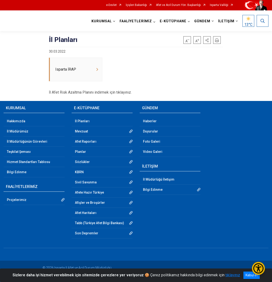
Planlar (80, 152)
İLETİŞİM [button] (226, 21)
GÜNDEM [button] (202, 21)
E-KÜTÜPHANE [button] (173, 21)
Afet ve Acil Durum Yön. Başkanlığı (178, 5)
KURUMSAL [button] (101, 21)
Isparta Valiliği (219, 5)
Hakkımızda (16, 121)
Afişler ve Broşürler (90, 203)
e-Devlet (111, 5)
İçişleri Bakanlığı (136, 5)
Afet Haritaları (85, 213)
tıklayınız (232, 275)
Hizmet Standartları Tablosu (28, 162)
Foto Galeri (151, 141)
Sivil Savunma (86, 182)
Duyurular (150, 131)
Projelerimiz (16, 200)
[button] (207, 40)
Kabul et (252, 275)
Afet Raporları (85, 141)
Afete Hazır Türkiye (89, 192)
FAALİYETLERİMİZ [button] (136, 21)
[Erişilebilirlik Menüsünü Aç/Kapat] (258, 268)
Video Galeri (152, 152)
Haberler (150, 121)
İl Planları (82, 121)
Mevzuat (81, 131)
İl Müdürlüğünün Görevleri (27, 141)
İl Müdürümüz (17, 131)
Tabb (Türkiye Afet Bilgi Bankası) (99, 223)
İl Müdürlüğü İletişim (158, 179)
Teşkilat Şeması (19, 152)
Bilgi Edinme (16, 172)
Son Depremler (86, 233)
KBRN (79, 172)
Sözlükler (82, 162)
